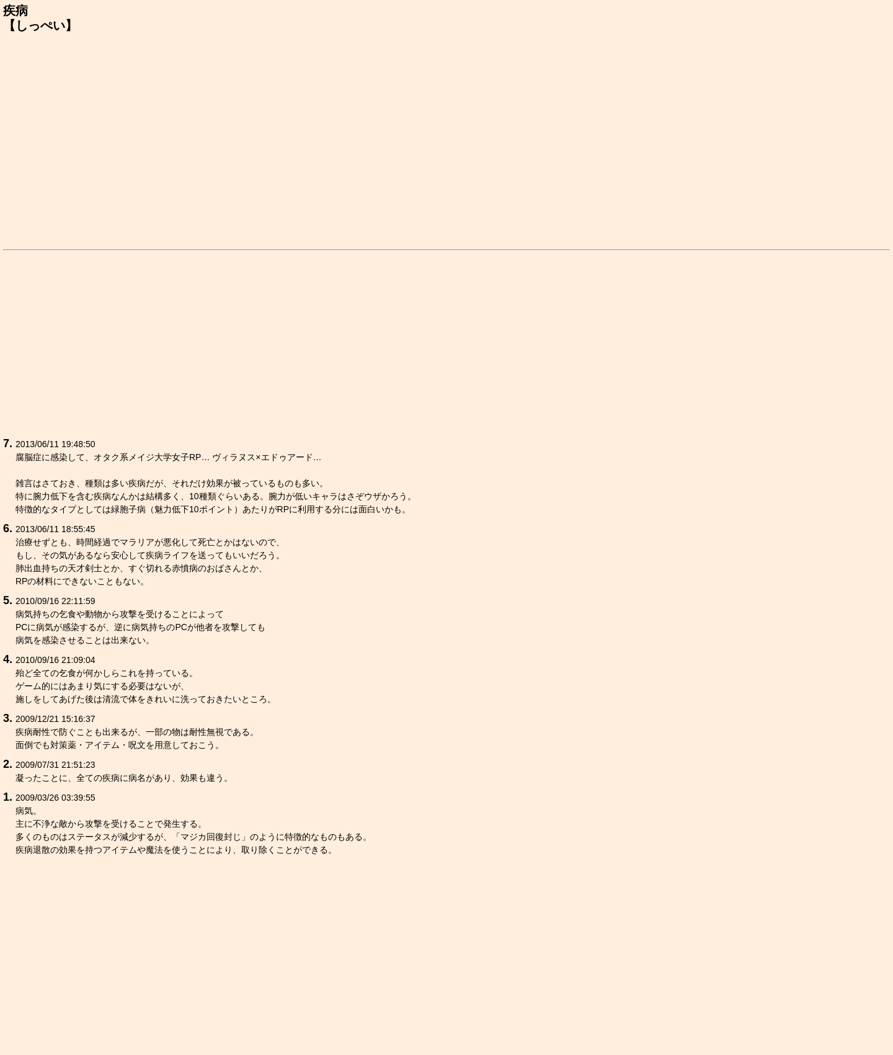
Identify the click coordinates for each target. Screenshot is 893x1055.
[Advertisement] (446, 139)
